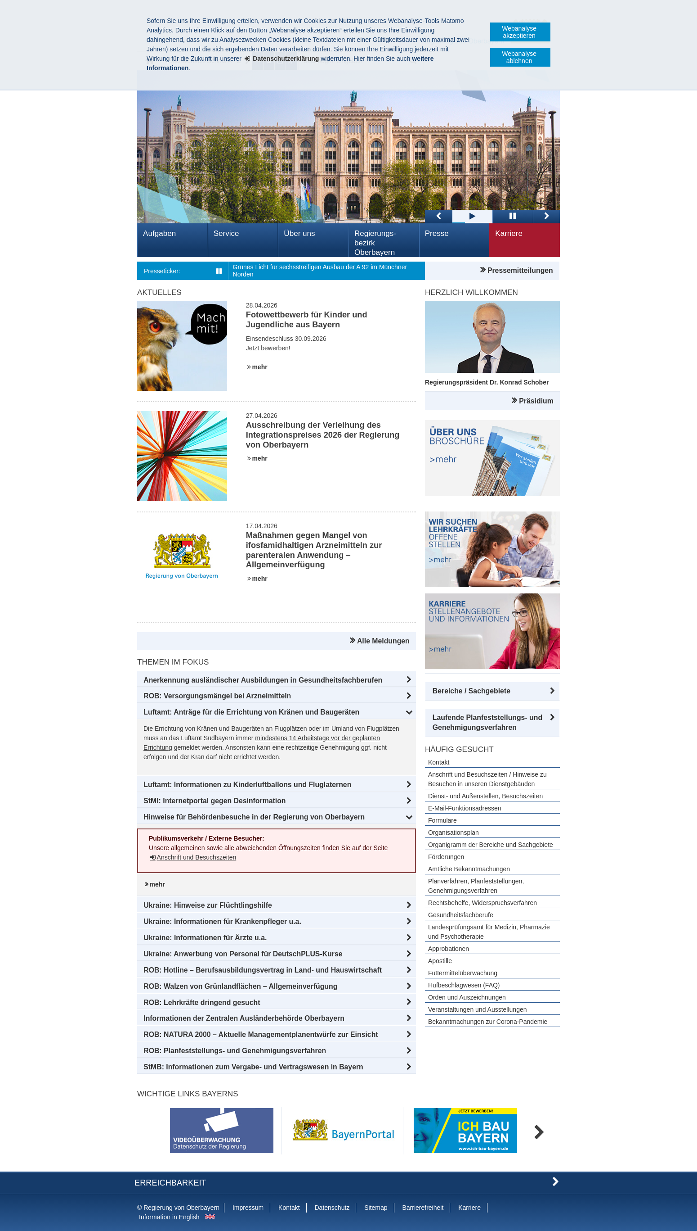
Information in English (169, 1217)
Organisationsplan (453, 832)
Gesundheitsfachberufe (460, 915)
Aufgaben (159, 233)
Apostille (440, 960)
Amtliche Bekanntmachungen (469, 869)
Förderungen (446, 856)
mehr (259, 367)
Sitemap (375, 1207)
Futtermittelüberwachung (462, 973)
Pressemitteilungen (520, 270)
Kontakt (438, 762)
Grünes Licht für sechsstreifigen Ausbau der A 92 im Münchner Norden (320, 270)
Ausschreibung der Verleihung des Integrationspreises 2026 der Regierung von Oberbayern (323, 435)
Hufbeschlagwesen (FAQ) (464, 985)
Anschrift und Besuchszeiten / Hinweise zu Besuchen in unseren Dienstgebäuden (487, 779)
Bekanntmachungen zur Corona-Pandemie (487, 1021)
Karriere (509, 233)
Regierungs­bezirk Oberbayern (375, 243)
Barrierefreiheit (422, 1207)
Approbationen (448, 948)
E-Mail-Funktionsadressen (464, 808)
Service (226, 233)
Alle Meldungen (383, 641)
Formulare (442, 820)
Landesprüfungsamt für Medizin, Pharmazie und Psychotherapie (489, 931)
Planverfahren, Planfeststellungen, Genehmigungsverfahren (476, 886)
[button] (276, 680)
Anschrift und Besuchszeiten (197, 857)
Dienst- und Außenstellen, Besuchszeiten (485, 796)
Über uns (299, 233)
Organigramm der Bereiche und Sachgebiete (490, 844)
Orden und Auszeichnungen (467, 997)
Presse (437, 233)
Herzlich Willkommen (471, 292)
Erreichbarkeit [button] (170, 1182)
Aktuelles (159, 292)
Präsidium (536, 401)
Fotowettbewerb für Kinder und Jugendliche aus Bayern (306, 319)
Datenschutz (331, 1207)
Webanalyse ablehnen (519, 57)
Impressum (248, 1207)
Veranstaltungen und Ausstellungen (477, 1009)
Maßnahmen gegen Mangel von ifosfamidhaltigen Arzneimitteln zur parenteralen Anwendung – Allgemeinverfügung (314, 550)
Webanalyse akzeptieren (519, 32)
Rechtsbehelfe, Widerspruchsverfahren (482, 902)
